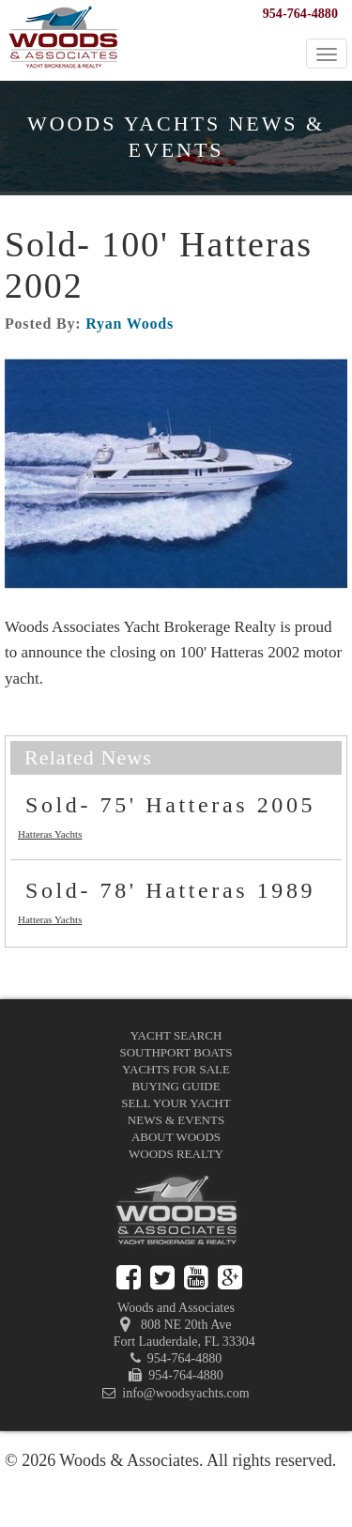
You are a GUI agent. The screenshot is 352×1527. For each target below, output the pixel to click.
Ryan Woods (129, 324)
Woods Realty (176, 1154)
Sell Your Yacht (175, 1103)
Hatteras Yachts (50, 834)
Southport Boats (176, 1052)
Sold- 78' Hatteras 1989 (170, 890)
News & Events (176, 1120)
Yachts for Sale (176, 1069)
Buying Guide (175, 1086)
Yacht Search (176, 1035)
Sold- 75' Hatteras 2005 (170, 805)
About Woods (176, 1137)
